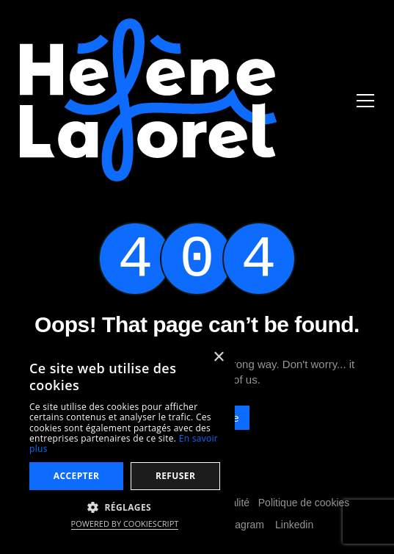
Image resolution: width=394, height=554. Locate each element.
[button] (124, 507)
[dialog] (125, 440)
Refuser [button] (175, 476)
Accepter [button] (77, 476)
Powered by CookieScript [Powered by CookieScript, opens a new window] (125, 523)
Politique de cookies (304, 502)
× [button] (218, 357)
